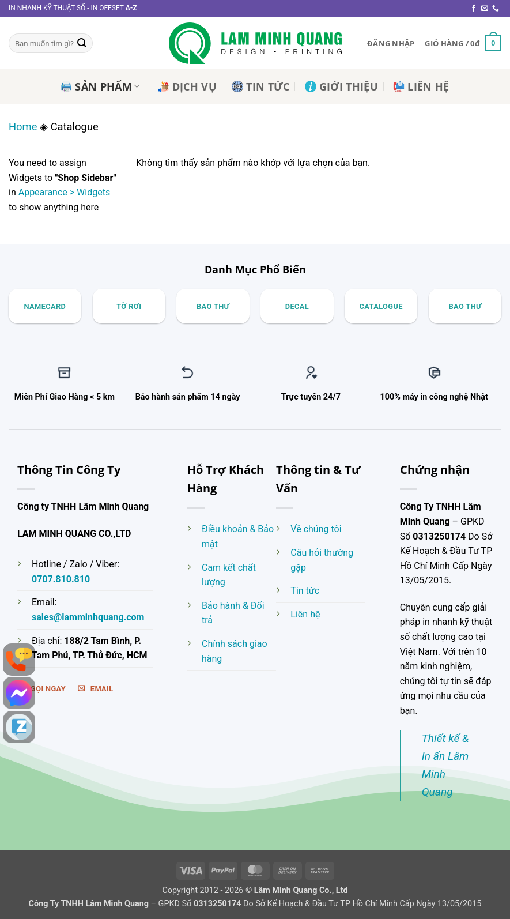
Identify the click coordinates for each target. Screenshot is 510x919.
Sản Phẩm (100, 86)
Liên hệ (305, 614)
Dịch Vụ (187, 86)
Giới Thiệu (342, 86)
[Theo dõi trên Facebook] (473, 9)
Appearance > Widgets (64, 192)
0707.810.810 (61, 579)
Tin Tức (260, 86)
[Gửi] (82, 43)
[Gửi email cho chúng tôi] (484, 9)
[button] (390, 43)
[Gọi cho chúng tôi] (495, 9)
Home (23, 126)
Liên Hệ (421, 86)
